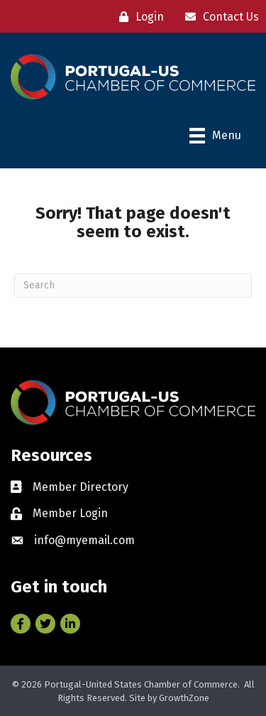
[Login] (138, 17)
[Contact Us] (218, 17)
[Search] (133, 285)
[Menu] (215, 136)
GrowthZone (184, 698)
